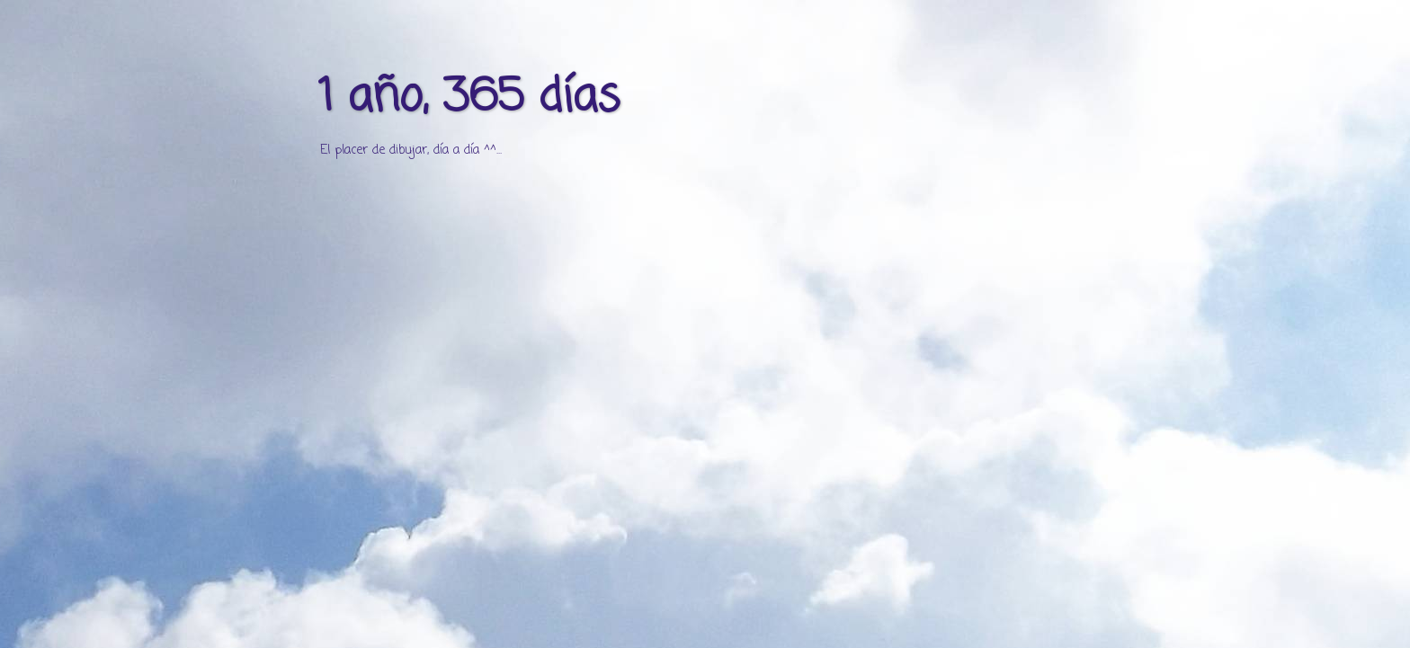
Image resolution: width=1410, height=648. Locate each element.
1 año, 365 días (469, 98)
